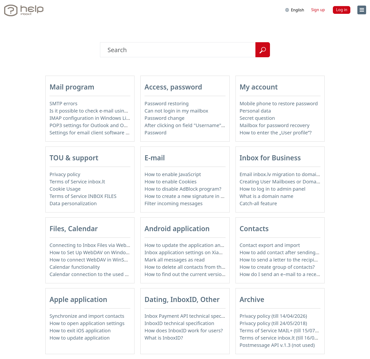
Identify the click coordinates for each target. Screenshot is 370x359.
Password (155, 132)
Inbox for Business (270, 157)
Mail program (72, 86)
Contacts (254, 228)
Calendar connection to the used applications (101, 274)
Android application (177, 228)
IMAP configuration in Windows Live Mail (96, 118)
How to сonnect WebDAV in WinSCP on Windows (104, 259)
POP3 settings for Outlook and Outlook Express (103, 125)
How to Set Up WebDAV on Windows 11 (94, 252)
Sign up (318, 9)
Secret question (257, 118)
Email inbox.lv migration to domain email (286, 174)
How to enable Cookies (170, 181)
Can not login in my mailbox (176, 110)
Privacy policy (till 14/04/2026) (273, 316)
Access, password (173, 86)
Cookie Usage (65, 189)
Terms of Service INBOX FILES (83, 196)
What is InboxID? (163, 338)
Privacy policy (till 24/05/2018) (273, 323)
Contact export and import (270, 245)
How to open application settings (87, 323)
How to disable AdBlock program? (182, 189)
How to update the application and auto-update (198, 245)
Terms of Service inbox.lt (77, 181)
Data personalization (73, 203)
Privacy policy (65, 174)
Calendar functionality (75, 267)
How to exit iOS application (80, 330)
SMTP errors (63, 103)
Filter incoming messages (173, 203)
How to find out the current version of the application (205, 274)
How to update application (80, 338)
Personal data (255, 110)
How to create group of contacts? (277, 267)
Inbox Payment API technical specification (191, 316)
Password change (164, 118)
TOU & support (74, 157)
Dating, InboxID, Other (181, 299)
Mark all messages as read (174, 259)
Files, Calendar (74, 228)
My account (259, 86)
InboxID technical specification (179, 323)
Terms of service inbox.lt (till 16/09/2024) (286, 338)
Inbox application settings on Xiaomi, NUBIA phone (202, 252)
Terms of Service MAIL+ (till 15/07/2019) (284, 330)
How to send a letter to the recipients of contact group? (302, 259)
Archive (252, 299)
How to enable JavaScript (172, 174)
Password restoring (166, 103)
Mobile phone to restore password (279, 103)
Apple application (78, 299)
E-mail (154, 157)
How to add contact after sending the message (293, 252)
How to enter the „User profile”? (276, 132)
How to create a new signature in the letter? (194, 196)
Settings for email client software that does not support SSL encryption (130, 132)
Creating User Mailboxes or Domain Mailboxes (292, 181)
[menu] (361, 10)
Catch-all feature (258, 203)
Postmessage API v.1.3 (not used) (277, 345)
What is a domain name (267, 196)
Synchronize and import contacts (87, 316)
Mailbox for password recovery (275, 125)
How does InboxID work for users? (183, 330)
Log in (341, 9)
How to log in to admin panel (272, 189)
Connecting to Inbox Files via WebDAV (92, 245)
